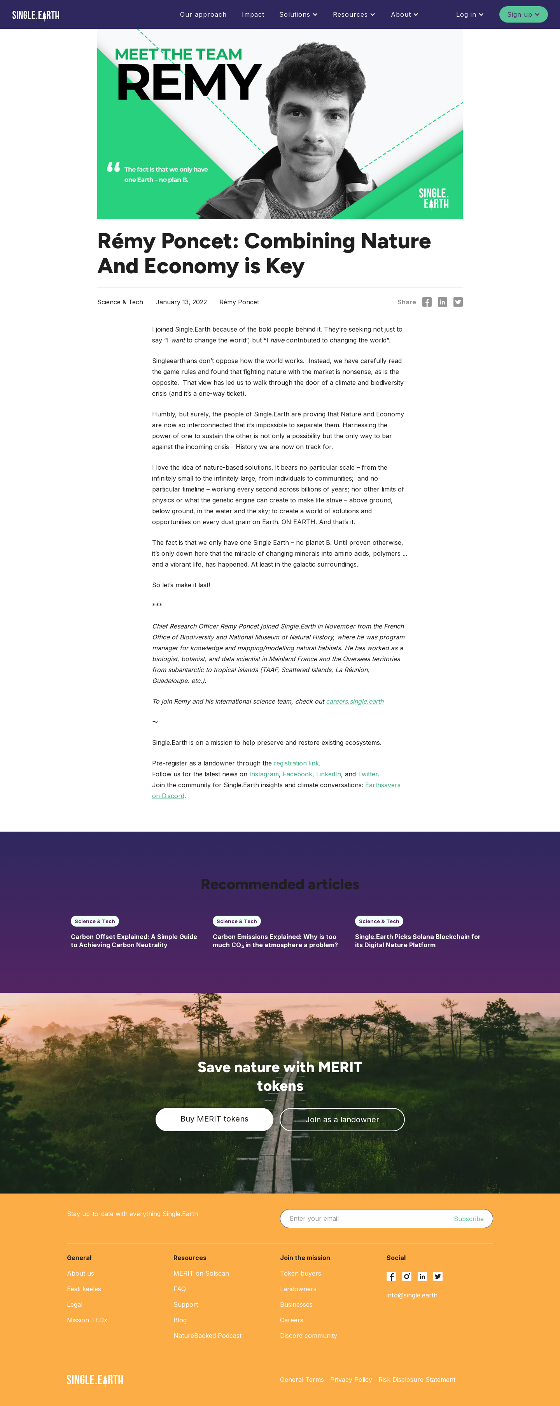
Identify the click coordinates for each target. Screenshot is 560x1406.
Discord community (308, 1335)
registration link (296, 763)
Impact (253, 14)
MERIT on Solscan (201, 1273)
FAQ (179, 1289)
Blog (180, 1320)
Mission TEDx (87, 1320)
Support (185, 1304)
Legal (74, 1304)
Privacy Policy (351, 1379)
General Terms (302, 1379)
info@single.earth (412, 1295)
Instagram (264, 774)
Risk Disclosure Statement (416, 1379)
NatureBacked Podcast (207, 1335)
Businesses (296, 1304)
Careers (291, 1320)
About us (80, 1273)
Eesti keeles (84, 1289)
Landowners (298, 1289)
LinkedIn (328, 774)
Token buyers (300, 1273)
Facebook (297, 774)
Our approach (203, 14)
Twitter (368, 774)
